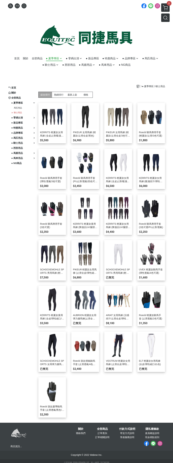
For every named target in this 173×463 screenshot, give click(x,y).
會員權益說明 (152, 433)
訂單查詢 (102, 433)
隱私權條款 (152, 429)
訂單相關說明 (102, 437)
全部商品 (102, 429)
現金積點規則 (152, 437)
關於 (80, 429)
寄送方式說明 (127, 433)
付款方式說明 (127, 429)
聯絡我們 (80, 433)
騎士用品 (18, 112)
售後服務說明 (127, 437)
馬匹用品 (18, 108)
